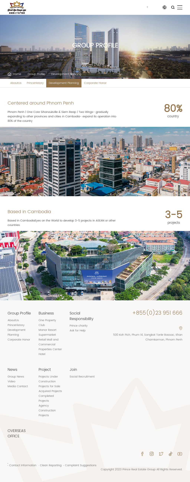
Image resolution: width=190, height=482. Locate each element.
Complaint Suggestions (80, 465)
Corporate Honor (95, 83)
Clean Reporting (51, 465)
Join (73, 370)
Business (46, 313)
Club (42, 325)
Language (155, 7)
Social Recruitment (82, 376)
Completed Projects (46, 398)
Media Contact (18, 386)
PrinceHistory (35, 83)
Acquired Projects (50, 391)
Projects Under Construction (48, 379)
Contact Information (22, 465)
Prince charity (79, 325)
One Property (47, 320)
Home (17, 74)
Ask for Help (78, 330)
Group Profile (36, 74)
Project (45, 370)
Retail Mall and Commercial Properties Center (50, 344)
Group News (16, 376)
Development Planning (64, 83)
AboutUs (16, 83)
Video (11, 381)
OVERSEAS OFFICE (17, 433)
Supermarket (47, 334)
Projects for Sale (49, 386)
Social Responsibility (82, 316)
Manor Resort (47, 330)
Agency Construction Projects (47, 410)
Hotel (42, 354)
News (12, 370)
